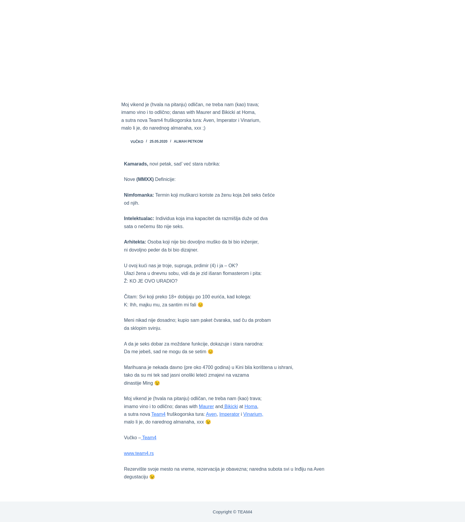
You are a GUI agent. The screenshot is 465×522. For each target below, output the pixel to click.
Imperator (229, 414)
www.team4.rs (139, 453)
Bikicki (230, 406)
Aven (211, 414)
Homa (250, 406)
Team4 (158, 414)
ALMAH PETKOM (188, 141)
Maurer (206, 406)
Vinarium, (253, 414)
